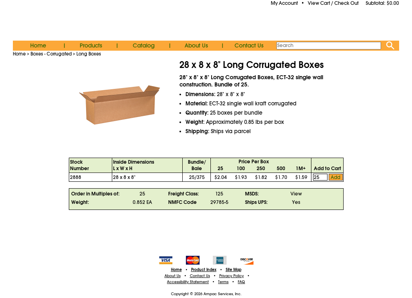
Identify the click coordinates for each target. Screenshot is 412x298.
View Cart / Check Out (333, 3)
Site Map (233, 269)
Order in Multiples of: (95, 194)
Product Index (203, 269)
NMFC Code (182, 202)
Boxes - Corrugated (51, 54)
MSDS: (252, 194)
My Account (284, 3)
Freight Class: (183, 194)
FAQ (241, 282)
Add (335, 177)
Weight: (80, 202)
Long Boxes (88, 54)
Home (38, 45)
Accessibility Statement (188, 282)
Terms (223, 282)
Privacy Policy (231, 275)
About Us (196, 45)
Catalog (143, 45)
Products (91, 45)
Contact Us (249, 45)
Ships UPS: (256, 202)
